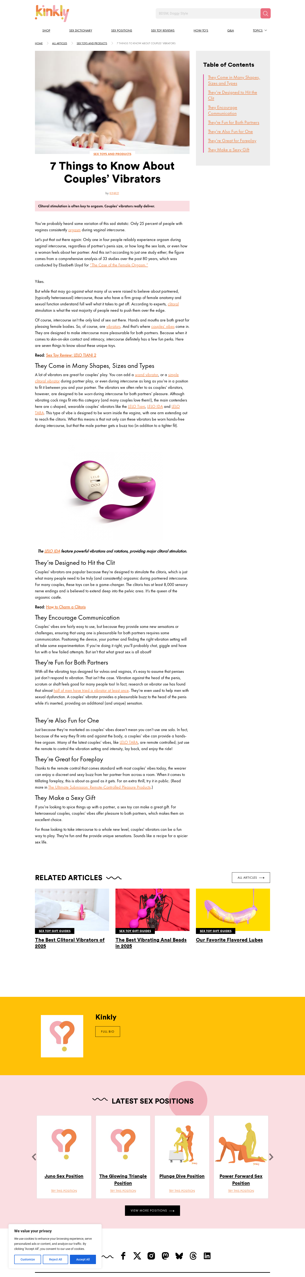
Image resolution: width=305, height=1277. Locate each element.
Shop (46, 30)
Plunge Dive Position (182, 1176)
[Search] (266, 13)
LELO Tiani (136, 406)
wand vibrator (146, 374)
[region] (55, 1246)
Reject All (55, 1259)
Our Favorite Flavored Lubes (229, 940)
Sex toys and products (92, 43)
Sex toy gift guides (55, 931)
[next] (271, 1157)
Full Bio (107, 1031)
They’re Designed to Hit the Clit (232, 95)
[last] (34, 1157)
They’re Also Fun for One (230, 131)
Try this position (64, 1191)
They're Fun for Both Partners (233, 122)
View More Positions (152, 1210)
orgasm (74, 230)
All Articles (251, 877)
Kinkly (114, 193)
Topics (258, 30)
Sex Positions (121, 30)
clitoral (173, 304)
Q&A (230, 30)
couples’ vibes (163, 326)
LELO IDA (155, 406)
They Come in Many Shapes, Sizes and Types (234, 80)
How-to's (201, 30)
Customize (28, 1259)
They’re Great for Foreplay (232, 140)
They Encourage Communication (222, 110)
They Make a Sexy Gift (228, 150)
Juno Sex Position (63, 1176)
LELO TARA (129, 742)
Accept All (83, 1259)
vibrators (113, 326)
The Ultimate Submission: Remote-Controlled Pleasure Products (99, 787)
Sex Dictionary (80, 30)
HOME (39, 43)
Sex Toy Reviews (163, 30)
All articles (59, 43)
